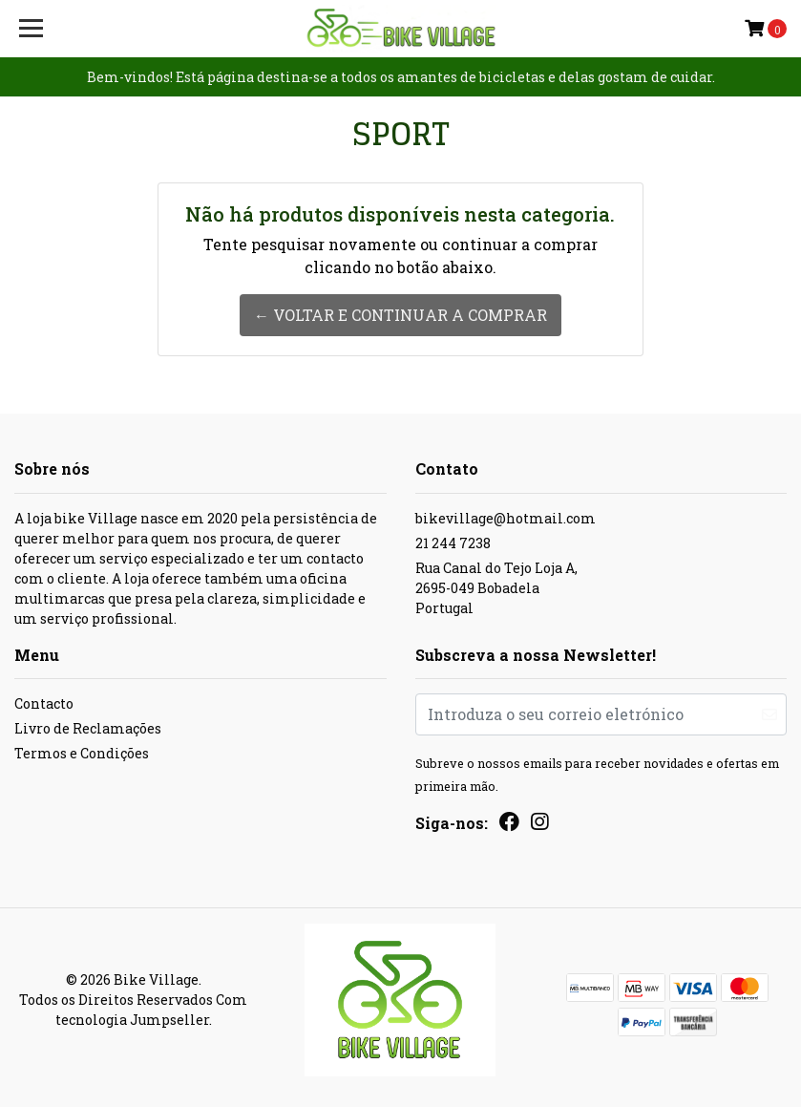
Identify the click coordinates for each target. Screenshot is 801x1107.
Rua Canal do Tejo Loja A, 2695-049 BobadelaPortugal (496, 588)
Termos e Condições (81, 753)
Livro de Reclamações (87, 728)
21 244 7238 (453, 543)
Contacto (44, 703)
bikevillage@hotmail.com (505, 518)
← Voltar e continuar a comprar (400, 315)
